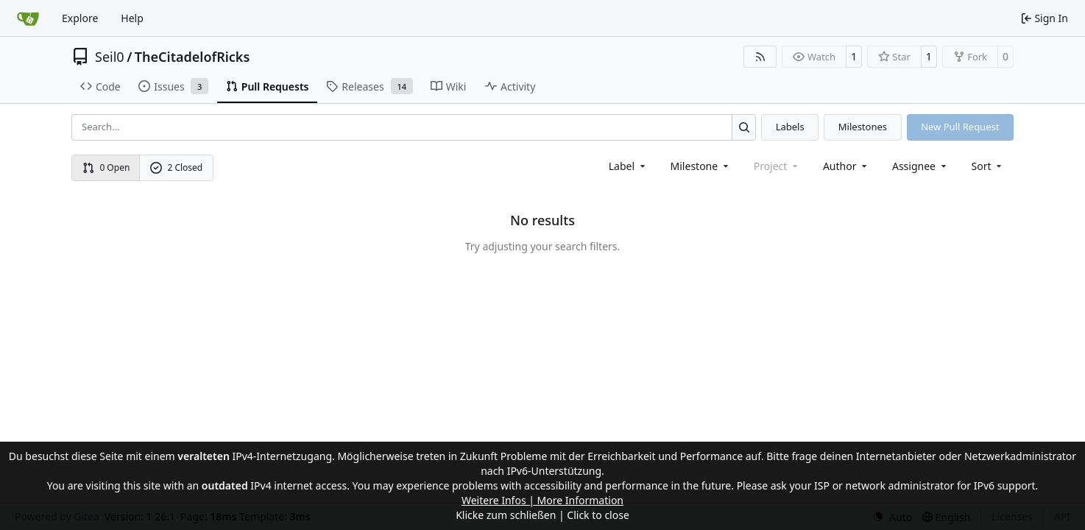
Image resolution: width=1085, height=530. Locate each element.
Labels (790, 126)
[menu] (988, 166)
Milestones (862, 126)
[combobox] (628, 166)
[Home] (28, 18)
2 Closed (176, 167)
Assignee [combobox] (920, 166)
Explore (80, 18)
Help (132, 18)
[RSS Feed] (760, 57)
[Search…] (744, 127)
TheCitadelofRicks (192, 56)
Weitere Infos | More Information (542, 500)
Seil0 (109, 56)
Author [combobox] (846, 166)
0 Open (106, 167)
